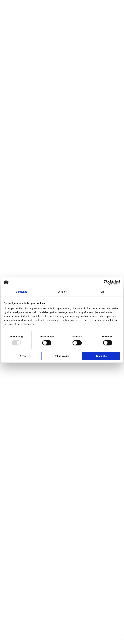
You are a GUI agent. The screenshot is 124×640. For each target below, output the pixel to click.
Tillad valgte (62, 355)
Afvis (23, 355)
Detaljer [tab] (62, 291)
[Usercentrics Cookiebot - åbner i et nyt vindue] (106, 282)
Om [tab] (102, 291)
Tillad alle (101, 355)
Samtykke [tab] (21, 291)
